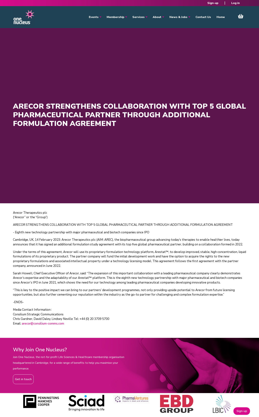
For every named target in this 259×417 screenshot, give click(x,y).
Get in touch (23, 379)
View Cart (240, 16)
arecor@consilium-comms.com (43, 323)
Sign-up (212, 3)
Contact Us (203, 17)
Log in (235, 3)
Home (221, 17)
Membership (115, 17)
